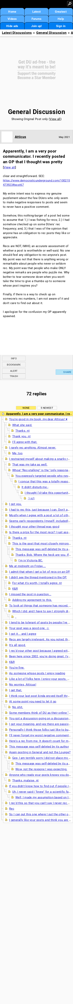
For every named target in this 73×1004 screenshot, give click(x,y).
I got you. (15, 504)
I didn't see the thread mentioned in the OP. (38, 577)
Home (12, 11)
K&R (15, 588)
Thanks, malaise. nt (25, 780)
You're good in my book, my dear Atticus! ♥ (38, 419)
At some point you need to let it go (32, 701)
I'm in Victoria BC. (30, 560)
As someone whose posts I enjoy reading (37, 673)
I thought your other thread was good (34, 526)
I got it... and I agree (22, 634)
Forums (37, 19)
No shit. (17, 707)
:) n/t (31, 498)
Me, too (17, 453)
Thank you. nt (21, 436)
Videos (12, 19)
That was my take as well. (29, 464)
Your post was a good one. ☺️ (29, 628)
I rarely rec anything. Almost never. (32, 447)
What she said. (22, 425)
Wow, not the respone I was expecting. (41, 769)
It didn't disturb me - (35, 487)
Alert (14, 370)
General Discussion (51, 33)
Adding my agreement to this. (32, 600)
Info (14, 358)
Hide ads (12, 26)
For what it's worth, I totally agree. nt (37, 583)
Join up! (36, 26)
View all (55, 119)
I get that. (15, 690)
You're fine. (17, 667)
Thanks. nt (22, 430)
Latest (36, 11)
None (26, 407)
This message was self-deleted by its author (39, 746)
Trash (14, 376)
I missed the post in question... (30, 594)
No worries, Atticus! (22, 684)
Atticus (20, 137)
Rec (11, 808)
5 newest (47, 407)
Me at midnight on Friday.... (27, 566)
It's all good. (17, 645)
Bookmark (14, 364)
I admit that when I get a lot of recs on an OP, (39, 571)
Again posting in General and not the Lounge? (39, 752)
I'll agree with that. (24, 442)
